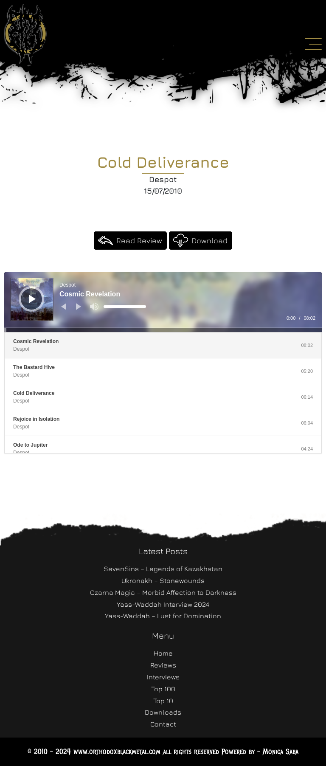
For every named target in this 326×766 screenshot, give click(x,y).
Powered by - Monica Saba (260, 751)
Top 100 (163, 689)
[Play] (32, 299)
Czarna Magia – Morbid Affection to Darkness (163, 592)
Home (163, 653)
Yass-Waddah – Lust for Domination (163, 616)
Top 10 (163, 700)
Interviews (163, 677)
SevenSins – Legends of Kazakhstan (163, 568)
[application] (163, 302)
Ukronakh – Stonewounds (163, 580)
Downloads (163, 712)
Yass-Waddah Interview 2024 (163, 604)
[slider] (125, 306)
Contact (163, 724)
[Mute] (94, 306)
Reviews (163, 665)
